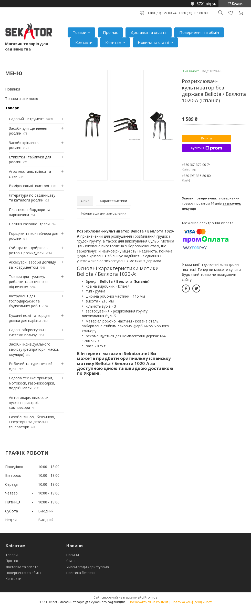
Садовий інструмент (26, 118)
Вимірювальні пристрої (29, 185)
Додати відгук (230, 13)
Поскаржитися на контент (148, 602)
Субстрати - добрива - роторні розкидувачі (28, 250)
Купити (206, 138)
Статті (71, 560)
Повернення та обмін (199, 32)
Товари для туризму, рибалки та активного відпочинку (28, 281)
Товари (79, 32)
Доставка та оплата (148, 32)
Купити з (206, 148)
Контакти (83, 42)
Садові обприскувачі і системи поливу (27, 332)
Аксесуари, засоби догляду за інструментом (32, 265)
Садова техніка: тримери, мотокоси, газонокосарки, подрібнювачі (32, 383)
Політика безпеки (81, 572)
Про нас (110, 32)
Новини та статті (153, 42)
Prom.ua (151, 597)
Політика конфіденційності (192, 602)
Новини (72, 554)
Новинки (12, 89)
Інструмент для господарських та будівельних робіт (24, 301)
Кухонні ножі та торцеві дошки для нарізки (29, 318)
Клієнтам (113, 42)
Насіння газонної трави (29, 223)
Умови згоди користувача (87, 566)
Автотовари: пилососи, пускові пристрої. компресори (29, 402)
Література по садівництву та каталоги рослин (32, 198)
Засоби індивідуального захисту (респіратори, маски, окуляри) (34, 349)
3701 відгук (206, 3)
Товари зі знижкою (21, 98)
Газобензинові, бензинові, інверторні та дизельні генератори (32, 421)
